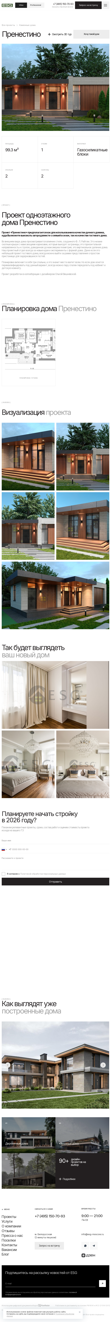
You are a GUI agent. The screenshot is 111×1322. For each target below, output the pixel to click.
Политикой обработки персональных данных (43, 874)
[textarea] (55, 862)
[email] (50, 1283)
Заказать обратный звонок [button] (62, 7)
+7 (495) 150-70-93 (63, 3)
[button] (105, 5)
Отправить (55, 881)
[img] (28, 1135)
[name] (55, 840)
